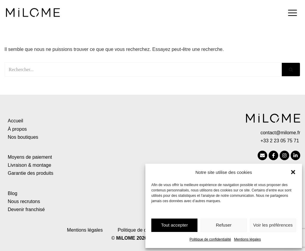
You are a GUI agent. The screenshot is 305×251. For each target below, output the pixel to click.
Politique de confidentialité (210, 239)
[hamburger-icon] (292, 13)
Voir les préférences (273, 224)
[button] (293, 172)
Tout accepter (174, 224)
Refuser (224, 224)
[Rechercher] (143, 69)
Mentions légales (247, 239)
